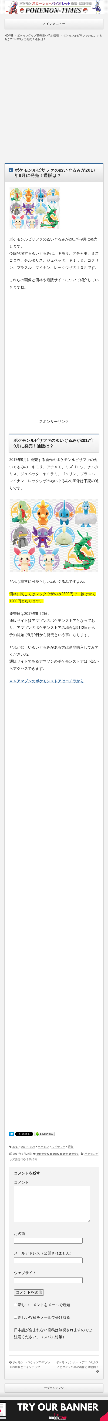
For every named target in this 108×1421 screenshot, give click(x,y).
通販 (71, 1146)
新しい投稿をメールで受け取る (44, 1317)
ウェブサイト (25, 1273)
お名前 (19, 1234)
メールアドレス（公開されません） (44, 1253)
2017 (15, 1146)
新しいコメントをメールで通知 (44, 1305)
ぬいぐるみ (28, 1146)
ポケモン (43, 1146)
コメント (21, 1182)
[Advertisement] (54, 99)
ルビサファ (58, 1146)
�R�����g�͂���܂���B (57, 1153)
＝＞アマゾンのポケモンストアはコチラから (46, 681)
